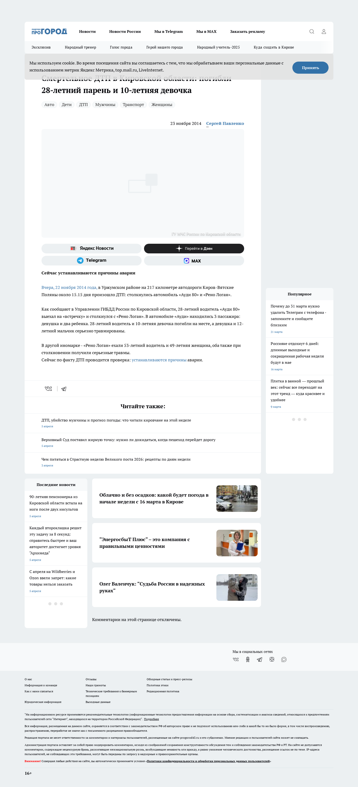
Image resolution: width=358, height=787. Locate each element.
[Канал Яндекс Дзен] (194, 248)
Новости (87, 31)
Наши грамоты (96, 685)
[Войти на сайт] (324, 31)
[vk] (49, 388)
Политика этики (157, 685)
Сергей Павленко (225, 123)
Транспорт (133, 104)
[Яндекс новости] (91, 248)
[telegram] (65, 388)
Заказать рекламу (247, 31)
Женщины (161, 104)
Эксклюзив (41, 47)
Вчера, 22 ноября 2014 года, (69, 287)
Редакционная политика (163, 691)
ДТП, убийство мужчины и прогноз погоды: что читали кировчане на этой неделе (142, 423)
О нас (28, 679)
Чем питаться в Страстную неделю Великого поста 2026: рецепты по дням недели (142, 463)
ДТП (83, 104)
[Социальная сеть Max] (194, 260)
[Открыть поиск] (312, 31)
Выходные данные (98, 702)
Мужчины (105, 104)
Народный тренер (80, 47)
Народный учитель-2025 (218, 47)
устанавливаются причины (159, 360)
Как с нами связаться (39, 691)
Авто (49, 104)
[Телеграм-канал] (91, 260)
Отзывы (91, 679)
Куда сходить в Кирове (274, 47)
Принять (310, 67)
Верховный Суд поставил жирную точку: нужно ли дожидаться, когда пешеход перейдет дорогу (142, 443)
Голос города (121, 47)
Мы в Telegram (168, 31)
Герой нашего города (164, 47)
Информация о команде (41, 685)
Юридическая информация (43, 702)
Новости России (125, 31)
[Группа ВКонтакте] (236, 659)
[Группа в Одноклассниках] (248, 659)
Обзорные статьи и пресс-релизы (169, 679)
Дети (67, 104)
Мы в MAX (206, 31)
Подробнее (151, 719)
